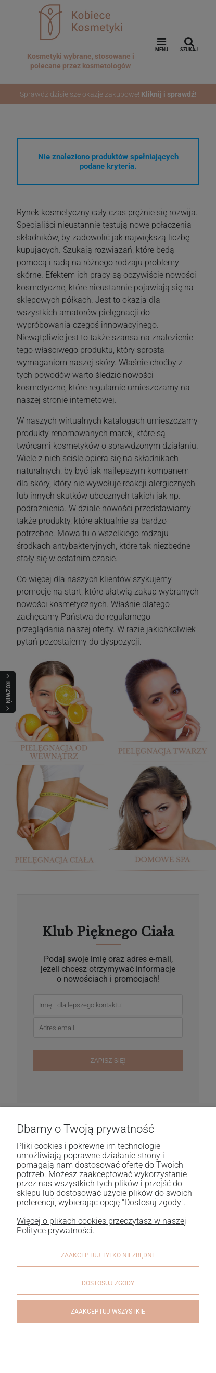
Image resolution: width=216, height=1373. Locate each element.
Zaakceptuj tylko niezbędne (108, 1255)
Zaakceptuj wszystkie (108, 1311)
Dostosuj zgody (108, 1283)
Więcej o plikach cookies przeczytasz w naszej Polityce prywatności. (101, 1225)
